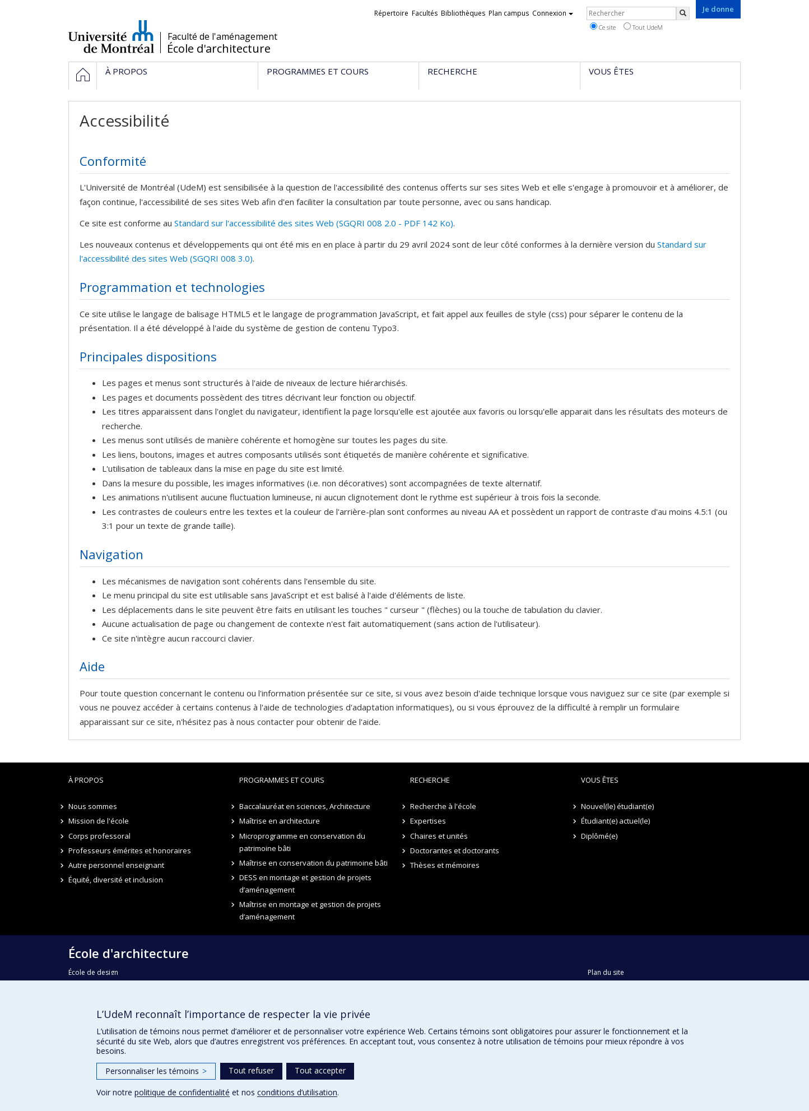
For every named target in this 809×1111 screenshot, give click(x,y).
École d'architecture (219, 48)
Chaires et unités (439, 836)
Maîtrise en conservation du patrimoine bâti (313, 863)
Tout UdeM (643, 26)
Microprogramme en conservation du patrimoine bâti (302, 842)
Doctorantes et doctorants (454, 850)
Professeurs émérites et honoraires (129, 850)
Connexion (552, 13)
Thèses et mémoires (445, 865)
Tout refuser (251, 1070)
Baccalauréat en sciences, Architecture (304, 806)
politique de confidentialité (182, 1092)
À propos (86, 780)
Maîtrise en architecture (279, 821)
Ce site (603, 26)
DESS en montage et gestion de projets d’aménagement (305, 883)
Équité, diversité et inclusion (115, 880)
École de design (93, 972)
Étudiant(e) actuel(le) (615, 821)
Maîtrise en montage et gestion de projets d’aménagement (310, 910)
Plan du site (606, 972)
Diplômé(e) (599, 836)
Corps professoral (99, 836)
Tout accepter (320, 1070)
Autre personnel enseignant (116, 865)
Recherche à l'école (443, 806)
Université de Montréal (111, 36)
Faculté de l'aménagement (222, 36)
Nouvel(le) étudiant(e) (617, 806)
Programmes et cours (281, 780)
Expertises (428, 821)
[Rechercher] (683, 13)
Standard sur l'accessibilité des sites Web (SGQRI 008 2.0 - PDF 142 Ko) (313, 223)
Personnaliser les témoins (156, 1071)
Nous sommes (92, 806)
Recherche (430, 780)
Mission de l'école (98, 821)
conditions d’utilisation (297, 1092)
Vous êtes (600, 780)
